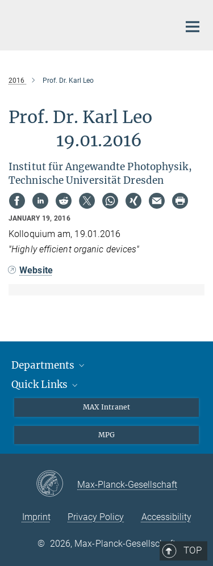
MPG (106, 434)
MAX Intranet (106, 407)
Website (36, 270)
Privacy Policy (96, 517)
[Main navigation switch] (192, 26)
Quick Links (45, 384)
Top (188, 352)
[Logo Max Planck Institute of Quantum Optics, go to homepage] (85, 24)
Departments (48, 365)
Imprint (36, 517)
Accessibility (166, 517)
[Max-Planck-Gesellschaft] (56, 484)
